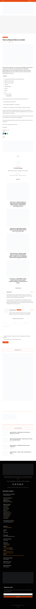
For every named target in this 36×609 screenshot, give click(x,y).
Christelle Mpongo (18, 168)
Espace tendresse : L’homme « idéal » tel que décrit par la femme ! (20, 452)
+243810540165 (6, 545)
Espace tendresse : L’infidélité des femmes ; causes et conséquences (20, 446)
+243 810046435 (6, 547)
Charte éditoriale (12, 481)
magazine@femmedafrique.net (8, 552)
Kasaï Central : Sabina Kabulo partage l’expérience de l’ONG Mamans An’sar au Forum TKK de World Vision (18, 230)
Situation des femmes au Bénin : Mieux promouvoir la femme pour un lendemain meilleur (21, 439)
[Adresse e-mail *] (18, 594)
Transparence (18, 481)
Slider (18, 156)
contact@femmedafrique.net (8, 551)
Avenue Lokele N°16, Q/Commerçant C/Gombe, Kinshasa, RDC (13, 555)
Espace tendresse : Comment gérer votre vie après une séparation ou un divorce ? (20, 433)
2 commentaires (10, 41)
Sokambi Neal (9, 292)
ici (25, 175)
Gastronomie (5, 37)
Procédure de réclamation (25, 481)
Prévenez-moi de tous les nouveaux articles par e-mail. (12, 339)
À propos (8, 481)
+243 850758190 (6, 549)
